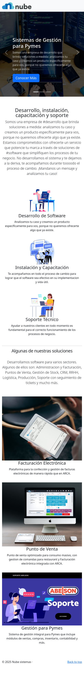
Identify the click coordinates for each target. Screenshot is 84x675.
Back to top (74, 662)
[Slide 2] (42, 92)
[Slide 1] (35, 92)
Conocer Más (25, 78)
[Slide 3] (48, 92)
